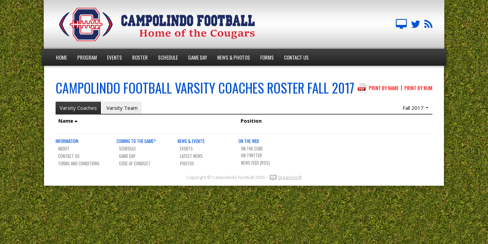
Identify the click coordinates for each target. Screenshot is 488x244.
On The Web (249, 141)
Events (114, 57)
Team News (428, 24)
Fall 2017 (415, 107)
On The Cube (252, 148)
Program (87, 57)
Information (67, 141)
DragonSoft (290, 177)
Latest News (191, 155)
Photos (187, 163)
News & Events (191, 141)
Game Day (197, 57)
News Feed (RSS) (255, 162)
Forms (267, 57)
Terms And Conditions (79, 163)
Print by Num (418, 88)
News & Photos (233, 57)
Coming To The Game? (136, 141)
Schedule (168, 57)
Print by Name (384, 88)
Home (61, 57)
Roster (140, 57)
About (63, 148)
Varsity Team (122, 107)
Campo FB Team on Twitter (415, 24)
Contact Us (296, 57)
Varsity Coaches (78, 107)
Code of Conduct (134, 163)
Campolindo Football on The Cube (401, 24)
